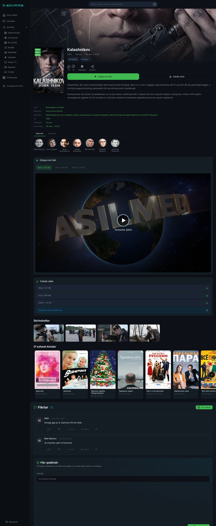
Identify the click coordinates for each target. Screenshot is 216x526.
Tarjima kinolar (12, 33)
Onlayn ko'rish (103, 76)
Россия (78, 54)
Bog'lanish (12, 522)
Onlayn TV (10, 62)
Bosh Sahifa (10, 15)
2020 (69, 54)
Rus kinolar (10, 42)
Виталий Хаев (116, 115)
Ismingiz (40, 473)
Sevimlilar (9, 21)
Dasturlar (9, 67)
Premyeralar (10, 77)
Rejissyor (52, 133)
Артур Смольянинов (82, 115)
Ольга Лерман (66, 115)
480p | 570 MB (44, 167)
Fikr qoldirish (204, 407)
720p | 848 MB (61, 167)
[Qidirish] (154, 4)
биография (73, 59)
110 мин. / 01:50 (92, 54)
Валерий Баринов (131, 115)
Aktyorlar (39, 133)
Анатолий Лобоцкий (148, 115)
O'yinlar (9, 72)
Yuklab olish (176, 76)
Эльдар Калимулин (100, 115)
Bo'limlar (15, 27)
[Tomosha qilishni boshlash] (123, 222)
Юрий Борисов (52, 115)
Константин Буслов (54, 111)
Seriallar (9, 47)
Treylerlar (10, 57)
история (85, 59)
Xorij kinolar (11, 38)
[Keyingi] (212, 375)
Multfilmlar (10, 52)
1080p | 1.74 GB (78, 167)
